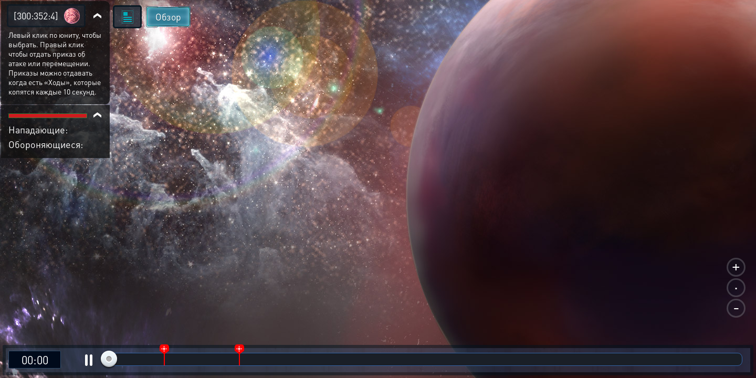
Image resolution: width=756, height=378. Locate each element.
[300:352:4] (36, 15)
